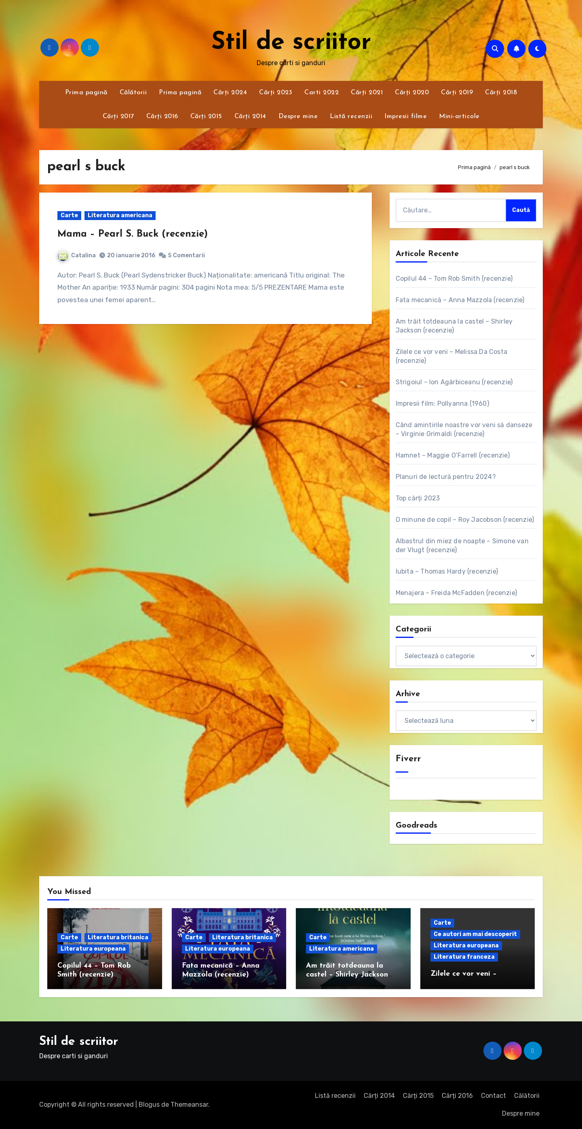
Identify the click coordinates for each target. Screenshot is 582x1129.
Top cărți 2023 (418, 498)
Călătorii (133, 92)
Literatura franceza (464, 956)
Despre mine (298, 116)
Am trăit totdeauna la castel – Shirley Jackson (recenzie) (347, 974)
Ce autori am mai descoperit (475, 934)
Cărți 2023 (275, 92)
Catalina (77, 255)
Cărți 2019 (457, 92)
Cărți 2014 (250, 116)
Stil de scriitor (291, 43)
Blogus (149, 1104)
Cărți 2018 (501, 92)
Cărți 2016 (162, 116)
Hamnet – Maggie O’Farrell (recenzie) (453, 455)
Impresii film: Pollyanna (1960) (442, 403)
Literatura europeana (93, 948)
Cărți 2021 (367, 92)
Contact (493, 1095)
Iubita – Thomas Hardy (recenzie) (447, 571)
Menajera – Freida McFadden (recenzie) (456, 593)
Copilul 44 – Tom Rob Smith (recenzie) (454, 278)
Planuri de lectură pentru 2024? (446, 477)
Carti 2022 (321, 92)
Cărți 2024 (230, 92)
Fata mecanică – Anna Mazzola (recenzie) (460, 300)
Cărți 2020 (412, 92)
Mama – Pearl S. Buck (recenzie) (132, 234)
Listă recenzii (351, 116)
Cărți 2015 (206, 116)
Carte (69, 215)
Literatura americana (120, 215)
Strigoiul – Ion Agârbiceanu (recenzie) (454, 382)
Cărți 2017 (118, 116)
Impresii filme (405, 116)
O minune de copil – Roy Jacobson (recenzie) (465, 519)
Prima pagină (86, 92)
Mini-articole (459, 116)
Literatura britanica (118, 937)
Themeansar (189, 1104)
